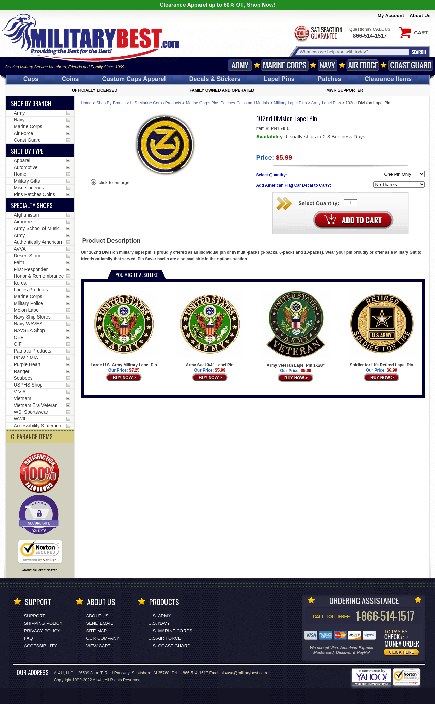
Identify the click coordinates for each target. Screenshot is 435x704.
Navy (327, 65)
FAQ (28, 638)
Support (35, 615)
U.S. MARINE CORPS (170, 630)
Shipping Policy (43, 623)
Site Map (96, 630)
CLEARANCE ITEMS (32, 436)
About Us (420, 15)
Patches (329, 78)
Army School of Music (37, 228)
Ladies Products (31, 289)
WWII (19, 419)
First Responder (31, 269)
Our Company (102, 638)
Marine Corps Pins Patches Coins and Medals (227, 103)
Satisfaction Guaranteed (318, 33)
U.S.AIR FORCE (165, 638)
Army (240, 65)
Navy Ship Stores (32, 317)
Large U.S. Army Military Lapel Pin (124, 328)
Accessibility (40, 645)
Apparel (22, 160)
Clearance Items (388, 78)
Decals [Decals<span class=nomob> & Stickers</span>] (215, 78)
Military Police (28, 303)
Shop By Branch (111, 103)
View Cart (98, 645)
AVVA (20, 249)
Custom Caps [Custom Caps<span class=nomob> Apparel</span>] (134, 78)
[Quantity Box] (350, 202)
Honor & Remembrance (39, 276)
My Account (391, 15)
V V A (20, 391)
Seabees (23, 378)
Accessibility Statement (38, 425)
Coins (70, 78)
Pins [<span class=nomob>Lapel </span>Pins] (279, 78)
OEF (19, 337)
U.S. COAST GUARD (170, 645)
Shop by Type (27, 151)
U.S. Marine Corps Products (155, 103)
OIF (18, 344)
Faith (19, 262)
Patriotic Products (32, 351)
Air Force (362, 65)
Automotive (26, 167)
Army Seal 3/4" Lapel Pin (210, 328)
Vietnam (22, 398)
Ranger (22, 371)
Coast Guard (411, 65)
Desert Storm (28, 255)
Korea (20, 283)
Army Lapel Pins (326, 103)
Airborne (23, 221)
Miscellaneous (29, 187)
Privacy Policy (42, 630)
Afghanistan (26, 215)
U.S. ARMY (160, 615)
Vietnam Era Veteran (36, 405)
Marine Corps (285, 65)
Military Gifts (27, 181)
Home (86, 103)
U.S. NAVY (159, 623)
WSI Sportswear (31, 412)
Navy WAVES (28, 323)
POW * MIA (26, 357)
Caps (30, 78)
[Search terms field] (353, 52)
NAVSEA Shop (29, 330)
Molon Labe (26, 310)
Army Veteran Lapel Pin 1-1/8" (296, 329)
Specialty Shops (32, 205)
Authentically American (38, 242)
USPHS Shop (28, 385)
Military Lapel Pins (290, 103)
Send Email (99, 623)
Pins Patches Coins (34, 194)
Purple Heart (27, 364)
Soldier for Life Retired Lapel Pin (382, 328)
